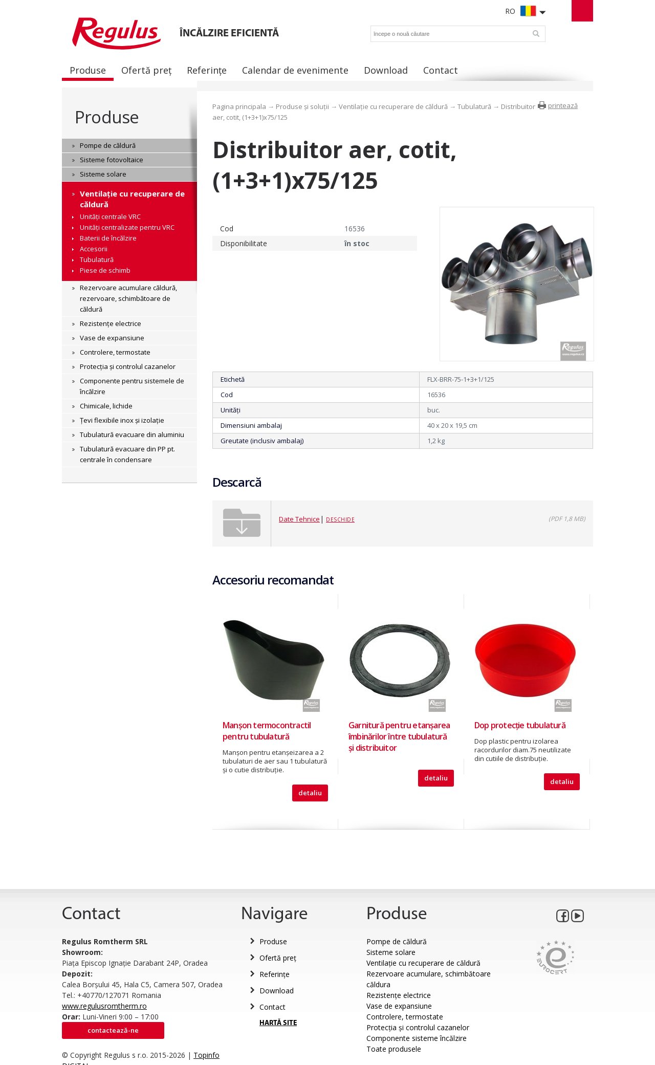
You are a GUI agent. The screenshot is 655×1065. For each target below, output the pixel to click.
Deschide (340, 519)
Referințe (274, 974)
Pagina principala (239, 106)
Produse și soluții (302, 106)
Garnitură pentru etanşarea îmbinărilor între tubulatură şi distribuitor (399, 736)
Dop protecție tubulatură (519, 725)
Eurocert (555, 957)
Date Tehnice (299, 519)
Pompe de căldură (396, 941)
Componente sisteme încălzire (416, 1038)
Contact (272, 1007)
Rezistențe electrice (398, 995)
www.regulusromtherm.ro (104, 1006)
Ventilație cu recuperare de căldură (393, 106)
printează (563, 105)
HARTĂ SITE (278, 1023)
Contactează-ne (113, 1030)
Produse (107, 116)
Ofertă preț (277, 958)
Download (276, 990)
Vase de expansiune (399, 1006)
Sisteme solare (391, 952)
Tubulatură (474, 106)
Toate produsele (393, 1049)
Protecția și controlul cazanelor (417, 1027)
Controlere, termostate (404, 1016)
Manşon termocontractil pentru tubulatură (267, 731)
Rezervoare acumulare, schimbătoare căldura (428, 979)
